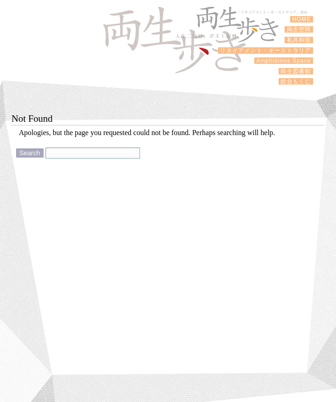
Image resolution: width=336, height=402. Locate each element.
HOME (301, 19)
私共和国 (299, 40)
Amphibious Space (283, 60)
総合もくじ (296, 81)
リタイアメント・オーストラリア (265, 50)
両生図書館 (296, 71)
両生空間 (299, 29)
